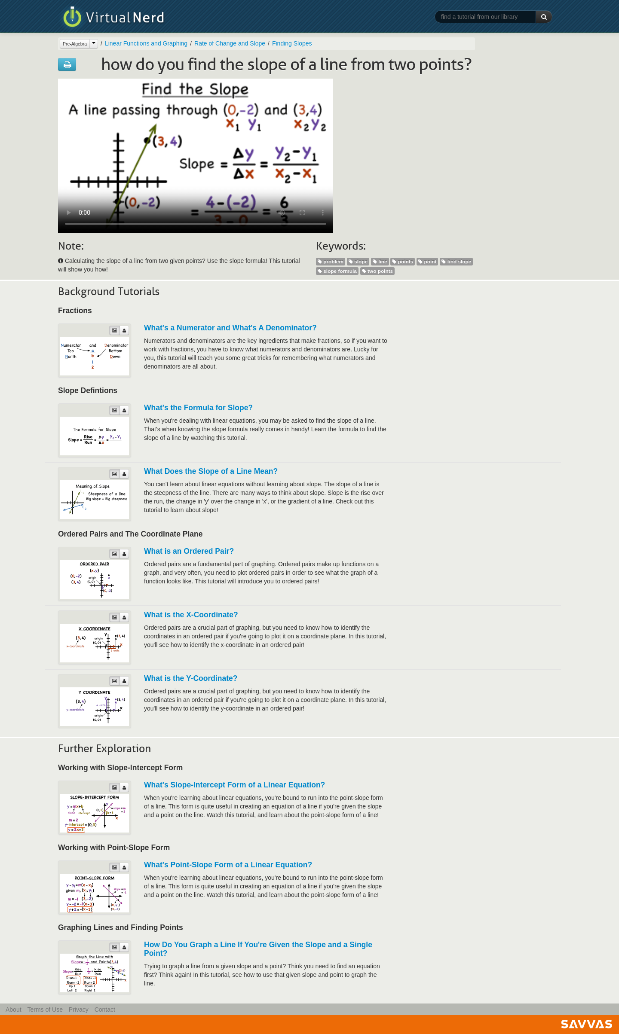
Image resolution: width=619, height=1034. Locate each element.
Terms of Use (44, 1009)
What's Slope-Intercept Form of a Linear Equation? (234, 785)
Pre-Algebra (75, 43)
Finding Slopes (292, 43)
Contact (105, 1009)
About (13, 1009)
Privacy (79, 1009)
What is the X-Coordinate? (191, 614)
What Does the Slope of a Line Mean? (211, 471)
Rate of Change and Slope (229, 43)
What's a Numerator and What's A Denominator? (230, 327)
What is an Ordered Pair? (189, 551)
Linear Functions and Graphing (146, 43)
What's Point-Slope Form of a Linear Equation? (228, 864)
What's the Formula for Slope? (198, 407)
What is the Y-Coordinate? (190, 678)
